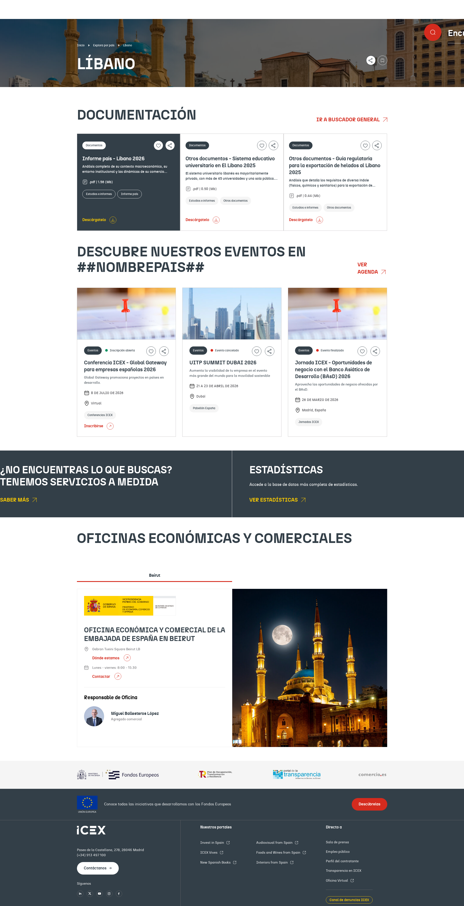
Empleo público (338, 851)
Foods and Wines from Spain (278, 852)
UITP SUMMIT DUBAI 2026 (222, 362)
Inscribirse (99, 426)
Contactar (101, 677)
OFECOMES (278, 90)
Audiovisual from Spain (274, 842)
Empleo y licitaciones (401, 90)
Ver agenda (368, 268)
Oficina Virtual (337, 880)
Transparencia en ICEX (343, 870)
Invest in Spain (212, 842)
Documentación (56, 90)
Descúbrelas (369, 804)
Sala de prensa (337, 842)
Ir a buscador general (348, 119)
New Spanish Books (215, 862)
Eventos (169, 90)
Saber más (15, 500)
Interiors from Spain (272, 862)
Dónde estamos (106, 658)
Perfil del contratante (342, 861)
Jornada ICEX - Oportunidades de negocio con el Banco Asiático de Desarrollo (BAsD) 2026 (333, 369)
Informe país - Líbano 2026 (113, 158)
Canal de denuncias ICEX (349, 900)
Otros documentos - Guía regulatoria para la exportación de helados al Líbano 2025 (334, 165)
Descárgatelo (94, 220)
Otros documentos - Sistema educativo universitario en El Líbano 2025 (230, 162)
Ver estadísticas (274, 500)
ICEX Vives (209, 852)
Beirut (154, 575)
